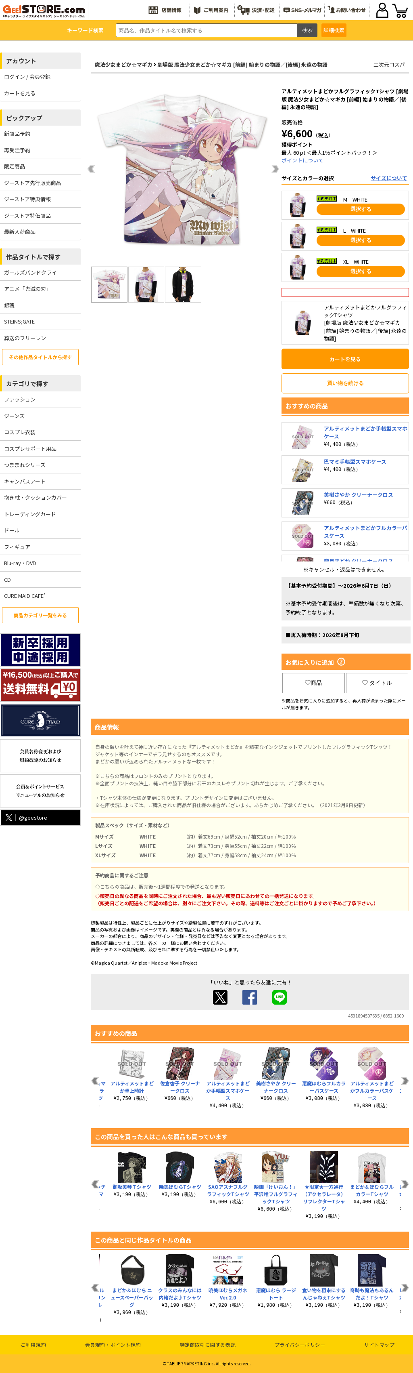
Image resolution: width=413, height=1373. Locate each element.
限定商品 (14, 166)
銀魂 (9, 305)
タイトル (377, 682)
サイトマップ (379, 1344)
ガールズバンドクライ (30, 272)
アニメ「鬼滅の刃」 (27, 288)
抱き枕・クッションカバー (35, 497)
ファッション (19, 399)
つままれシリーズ (25, 465)
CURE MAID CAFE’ (24, 595)
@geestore (25, 817)
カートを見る (19, 93)
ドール (12, 530)
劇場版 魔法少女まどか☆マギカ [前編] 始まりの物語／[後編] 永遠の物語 (242, 64)
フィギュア (17, 547)
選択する (360, 209)
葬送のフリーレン (25, 338)
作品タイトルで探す (33, 256)
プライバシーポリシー (300, 1344)
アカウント (21, 61)
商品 (313, 682)
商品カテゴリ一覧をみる (40, 615)
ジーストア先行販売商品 (32, 183)
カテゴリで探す (27, 383)
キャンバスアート (25, 481)
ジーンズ (14, 416)
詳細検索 (333, 30)
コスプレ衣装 (19, 432)
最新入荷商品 (19, 231)
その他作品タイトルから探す (40, 356)
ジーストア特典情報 (27, 199)
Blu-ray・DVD (20, 563)
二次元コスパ (389, 64)
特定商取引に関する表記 (208, 1344)
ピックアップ (24, 118)
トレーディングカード (30, 514)
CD (7, 579)
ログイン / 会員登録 (27, 76)
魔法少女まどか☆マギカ (123, 64)
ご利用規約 (33, 1344)
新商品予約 (17, 133)
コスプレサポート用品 (30, 448)
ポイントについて (302, 160)
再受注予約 (17, 150)
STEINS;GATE (19, 321)
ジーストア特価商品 (27, 215)
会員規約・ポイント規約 (113, 1344)
